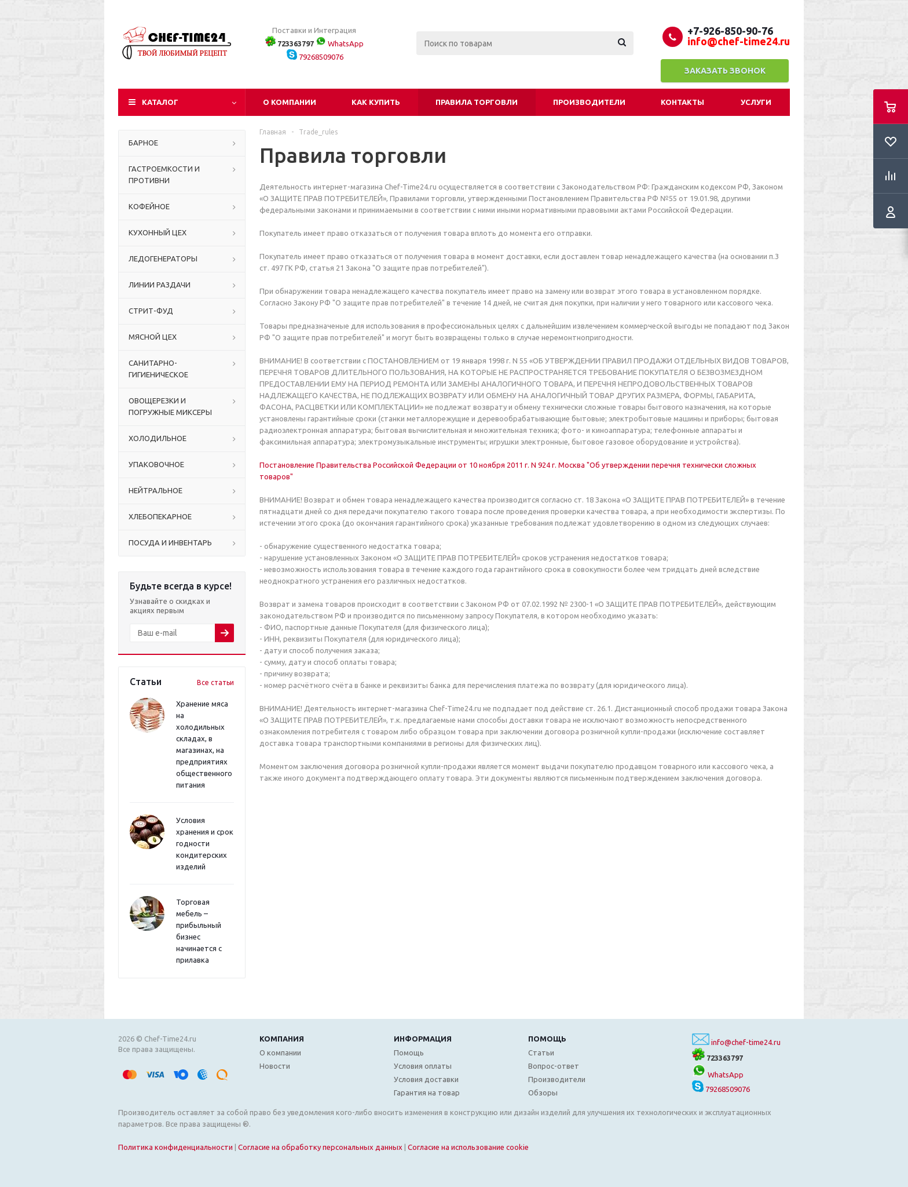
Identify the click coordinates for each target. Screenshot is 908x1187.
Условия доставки (426, 1079)
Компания (281, 1039)
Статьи (541, 1052)
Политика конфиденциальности (175, 1147)
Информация (423, 1039)
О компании (289, 102)
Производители (589, 102)
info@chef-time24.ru (746, 1042)
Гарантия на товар (427, 1092)
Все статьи (215, 682)
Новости (274, 1066)
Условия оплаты (423, 1066)
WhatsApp (340, 43)
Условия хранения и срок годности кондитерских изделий (204, 843)
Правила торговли (476, 102)
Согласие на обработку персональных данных (320, 1147)
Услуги (756, 102)
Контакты (682, 102)
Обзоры (543, 1092)
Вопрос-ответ (553, 1066)
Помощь (547, 1039)
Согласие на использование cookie (468, 1147)
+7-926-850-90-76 (730, 31)
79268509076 (315, 57)
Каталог (160, 102)
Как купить (376, 102)
